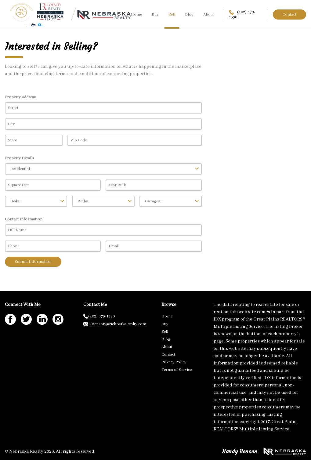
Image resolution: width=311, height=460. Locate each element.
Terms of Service (176, 369)
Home (136, 14)
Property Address (20, 97)
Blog (189, 14)
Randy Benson (239, 451)
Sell (171, 14)
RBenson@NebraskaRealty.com (114, 324)
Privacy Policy (173, 362)
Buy (155, 14)
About (208, 14)
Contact (289, 14)
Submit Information (33, 261)
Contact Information (23, 219)
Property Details (19, 158)
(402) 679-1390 (242, 14)
